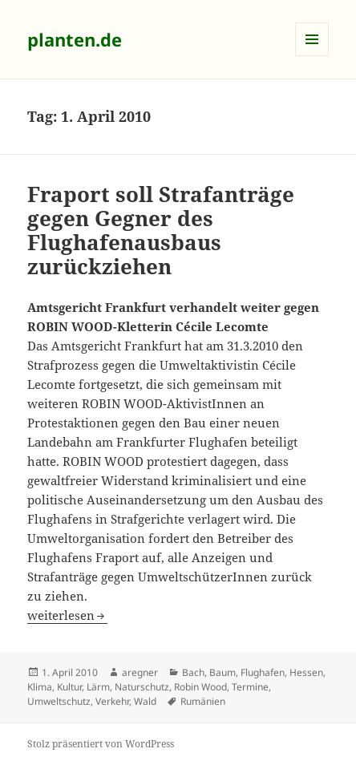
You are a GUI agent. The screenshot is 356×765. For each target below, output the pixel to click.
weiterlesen (67, 615)
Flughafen (263, 672)
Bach (193, 672)
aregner (140, 672)
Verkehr (112, 701)
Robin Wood (200, 687)
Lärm (98, 687)
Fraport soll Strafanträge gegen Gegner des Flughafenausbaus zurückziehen (160, 230)
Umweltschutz (59, 701)
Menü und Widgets (312, 55)
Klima (39, 687)
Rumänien (202, 701)
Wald (145, 701)
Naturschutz (142, 687)
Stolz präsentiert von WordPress (100, 744)
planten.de (74, 39)
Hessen (306, 672)
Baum (222, 672)
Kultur (69, 687)
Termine (250, 687)
